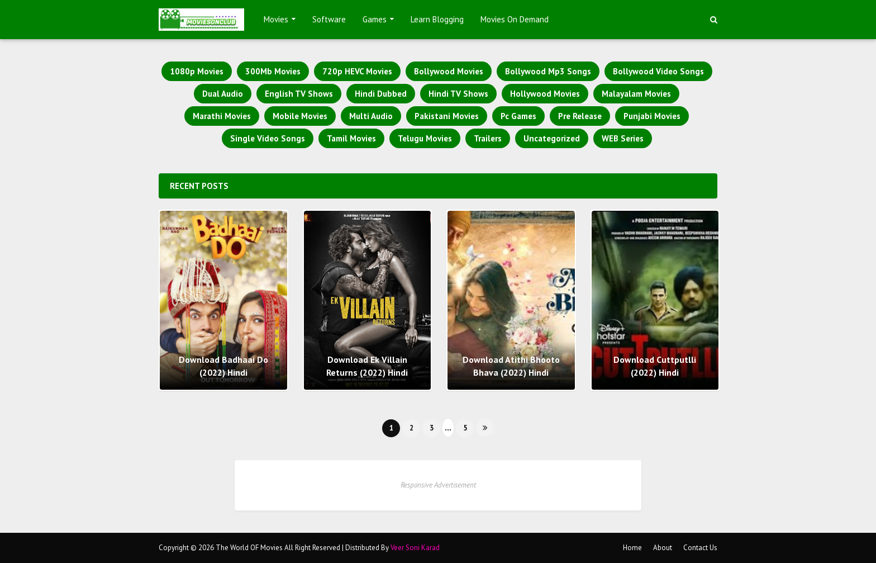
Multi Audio (371, 116)
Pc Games (518, 116)
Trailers (488, 138)
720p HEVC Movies (357, 71)
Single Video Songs (267, 138)
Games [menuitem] (375, 19)
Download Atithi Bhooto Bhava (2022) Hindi (511, 365)
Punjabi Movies (651, 116)
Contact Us (700, 547)
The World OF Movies (249, 547)
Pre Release (580, 116)
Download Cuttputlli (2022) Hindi (654, 365)
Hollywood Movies (545, 93)
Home (632, 547)
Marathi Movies (222, 116)
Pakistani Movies (447, 116)
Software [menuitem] (329, 19)
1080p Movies (196, 71)
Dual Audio (222, 93)
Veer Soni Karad (415, 547)
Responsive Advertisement (438, 485)
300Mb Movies (273, 71)
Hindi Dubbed (381, 93)
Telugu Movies (425, 138)
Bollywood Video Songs (658, 71)
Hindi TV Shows (458, 93)
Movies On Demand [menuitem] (514, 19)
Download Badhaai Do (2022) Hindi (223, 365)
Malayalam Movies (636, 93)
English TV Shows (299, 93)
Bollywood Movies (448, 71)
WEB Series (623, 138)
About (662, 547)
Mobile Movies (300, 116)
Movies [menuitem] (276, 19)
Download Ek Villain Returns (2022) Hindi (367, 365)
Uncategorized (551, 138)
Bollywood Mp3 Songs (548, 71)
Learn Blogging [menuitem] (437, 19)
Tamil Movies (351, 138)
